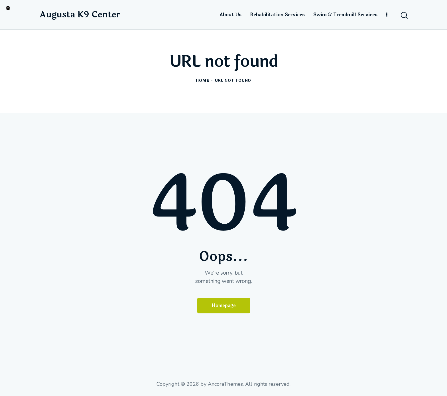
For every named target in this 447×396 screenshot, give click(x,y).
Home (202, 80)
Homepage (224, 305)
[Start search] (403, 15)
